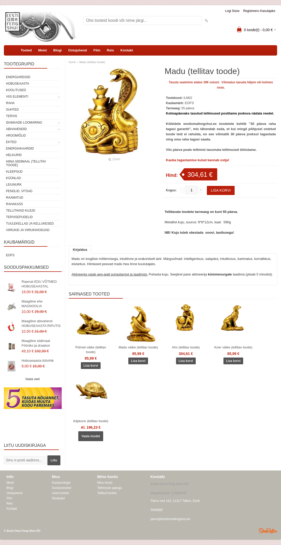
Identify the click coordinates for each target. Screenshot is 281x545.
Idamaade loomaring (24, 122)
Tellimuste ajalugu (109, 488)
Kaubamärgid (61, 483)
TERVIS (11, 116)
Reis (110, 50)
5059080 (157, 510)
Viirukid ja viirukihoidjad (28, 230)
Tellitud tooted (106, 493)
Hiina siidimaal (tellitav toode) (26, 163)
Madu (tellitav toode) (92, 62)
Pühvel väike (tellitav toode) (90, 349)
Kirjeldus (80, 250)
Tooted (26, 50)
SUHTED (12, 109)
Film (96, 50)
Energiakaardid (20, 148)
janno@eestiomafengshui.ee (170, 519)
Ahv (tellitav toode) (186, 347)
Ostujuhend (77, 50)
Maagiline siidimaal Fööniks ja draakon (36, 343)
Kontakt (127, 50)
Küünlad (13, 178)
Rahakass (14, 204)
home (72, 62)
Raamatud (14, 197)
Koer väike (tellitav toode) (233, 347)
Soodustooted (61, 488)
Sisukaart (58, 498)
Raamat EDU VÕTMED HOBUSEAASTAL (39, 284)
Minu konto (105, 483)
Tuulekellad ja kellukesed (30, 223)
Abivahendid (16, 129)
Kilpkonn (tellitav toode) (90, 421)
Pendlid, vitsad (19, 191)
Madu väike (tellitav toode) (138, 347)
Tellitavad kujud (20, 210)
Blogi (57, 50)
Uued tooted (60, 493)
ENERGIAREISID (18, 77)
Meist (42, 50)
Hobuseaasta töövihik (38, 360)
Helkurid (14, 155)
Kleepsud (14, 171)
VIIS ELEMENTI (17, 96)
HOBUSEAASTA (17, 83)
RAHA (10, 103)
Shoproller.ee (268, 530)
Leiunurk (14, 184)
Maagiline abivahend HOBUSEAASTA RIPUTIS (41, 323)
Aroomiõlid (16, 135)
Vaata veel (32, 379)
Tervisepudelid (19, 217)
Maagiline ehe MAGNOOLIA (32, 303)
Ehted (11, 142)
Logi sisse (232, 11)
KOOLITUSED (16, 90)
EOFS (10, 255)
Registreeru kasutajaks (259, 11)
